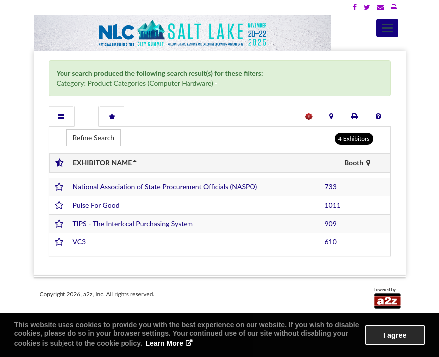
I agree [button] (394, 335)
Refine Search (94, 137)
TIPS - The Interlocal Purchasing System (133, 223)
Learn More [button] (164, 343)
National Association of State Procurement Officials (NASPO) (165, 186)
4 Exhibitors (354, 138)
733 (331, 186)
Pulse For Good (96, 205)
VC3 (79, 242)
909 (331, 223)
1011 (333, 205)
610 (331, 242)
